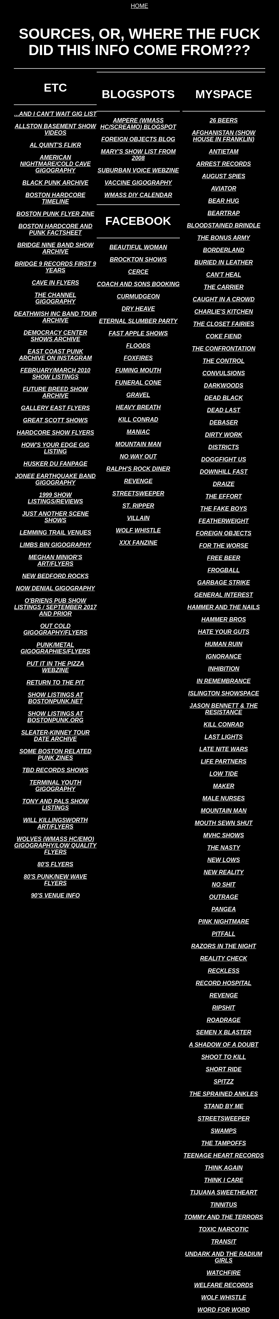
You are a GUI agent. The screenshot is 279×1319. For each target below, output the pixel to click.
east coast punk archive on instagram (55, 354)
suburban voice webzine (138, 170)
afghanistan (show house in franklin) (223, 136)
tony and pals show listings (55, 804)
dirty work (223, 435)
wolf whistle (138, 530)
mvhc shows (223, 835)
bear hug (223, 201)
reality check (223, 958)
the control (224, 361)
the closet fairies (223, 324)
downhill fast (223, 472)
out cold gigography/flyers (55, 629)
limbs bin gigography (55, 545)
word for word (224, 1310)
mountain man (138, 444)
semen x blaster (223, 1032)
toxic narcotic (223, 1229)
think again (223, 1168)
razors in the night (223, 946)
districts (223, 447)
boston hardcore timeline (55, 198)
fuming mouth (138, 370)
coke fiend (224, 336)
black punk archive (56, 183)
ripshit (223, 1008)
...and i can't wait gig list (55, 114)
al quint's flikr (55, 145)
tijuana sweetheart (223, 1192)
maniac (138, 432)
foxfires (138, 358)
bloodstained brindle (223, 225)
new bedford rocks (55, 576)
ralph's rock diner (138, 469)
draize (224, 484)
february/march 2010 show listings (55, 373)
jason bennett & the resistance (224, 709)
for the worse (223, 546)
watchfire (224, 1273)
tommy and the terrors (223, 1217)
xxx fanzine (138, 543)
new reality (223, 872)
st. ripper (138, 506)
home (139, 6)
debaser (223, 422)
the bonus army (223, 238)
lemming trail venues (55, 532)
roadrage (223, 1020)
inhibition (223, 669)
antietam (223, 151)
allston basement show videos (55, 129)
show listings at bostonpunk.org (55, 717)
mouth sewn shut (223, 823)
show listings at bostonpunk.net (55, 698)
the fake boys (223, 509)
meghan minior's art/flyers (55, 560)
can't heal (223, 275)
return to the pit (55, 682)
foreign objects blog (138, 139)
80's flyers (55, 864)
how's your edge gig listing (55, 448)
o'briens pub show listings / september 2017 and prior (55, 607)
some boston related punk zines (55, 754)
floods (138, 346)
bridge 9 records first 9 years (55, 267)
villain (138, 518)
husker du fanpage (56, 464)
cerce (138, 272)
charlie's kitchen (223, 312)
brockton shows (138, 259)
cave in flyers (55, 283)
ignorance (224, 656)
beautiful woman (138, 247)
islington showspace (223, 693)
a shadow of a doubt (223, 1045)
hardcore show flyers (55, 433)
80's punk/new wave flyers (55, 880)
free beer (223, 558)
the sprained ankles (223, 1094)
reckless (223, 971)
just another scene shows (55, 517)
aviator (223, 188)
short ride (223, 1069)
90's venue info (55, 895)
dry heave (138, 309)
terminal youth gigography (55, 785)
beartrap (223, 213)
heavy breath (138, 407)
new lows (223, 860)
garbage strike (223, 582)
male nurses (223, 798)
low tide (223, 774)
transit (223, 1242)
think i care (223, 1180)
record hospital (223, 983)
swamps (223, 1131)
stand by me (223, 1106)
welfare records (223, 1285)
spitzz (224, 1082)
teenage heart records (223, 1155)
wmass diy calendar (138, 195)
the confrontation (223, 349)
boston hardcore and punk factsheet (56, 229)
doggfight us (223, 459)
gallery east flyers (55, 408)
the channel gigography (55, 298)
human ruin (223, 644)
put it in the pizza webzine (55, 667)
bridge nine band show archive (55, 248)
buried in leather (223, 262)
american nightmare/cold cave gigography (55, 163)
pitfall (223, 934)
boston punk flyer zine (55, 214)
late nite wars (223, 749)
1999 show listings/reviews (55, 498)
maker (223, 786)
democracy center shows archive (55, 336)
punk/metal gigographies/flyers (55, 648)
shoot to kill (223, 1057)
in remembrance (223, 681)
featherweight (224, 521)
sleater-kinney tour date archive (55, 735)
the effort (223, 496)
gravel (138, 395)
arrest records (223, 164)
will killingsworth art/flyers (55, 823)
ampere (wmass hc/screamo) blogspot (138, 123)
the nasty (223, 848)
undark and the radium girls (223, 1257)
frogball (223, 570)
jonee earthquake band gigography (55, 479)
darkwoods (223, 385)
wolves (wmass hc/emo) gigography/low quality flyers (55, 845)
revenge (138, 481)
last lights (224, 737)
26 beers (224, 120)
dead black (224, 398)
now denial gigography (55, 588)
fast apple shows (138, 333)
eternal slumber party (138, 321)
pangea (223, 909)
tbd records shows (55, 770)
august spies (223, 176)
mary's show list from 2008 (138, 154)
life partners (224, 761)
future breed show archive (55, 392)
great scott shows (55, 420)
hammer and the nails (223, 607)
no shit (223, 885)
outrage (223, 897)
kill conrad (138, 419)
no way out (138, 456)
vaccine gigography (138, 183)
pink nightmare (223, 921)
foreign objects (223, 533)
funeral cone (138, 383)
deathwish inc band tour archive (55, 317)
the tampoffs (223, 1143)
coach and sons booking (138, 284)
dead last (223, 410)
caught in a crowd (223, 299)
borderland (223, 250)
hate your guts (224, 632)
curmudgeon (138, 296)
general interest (223, 595)
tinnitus (223, 1205)
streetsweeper (138, 493)
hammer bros (223, 619)
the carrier (223, 287)
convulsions (223, 373)
